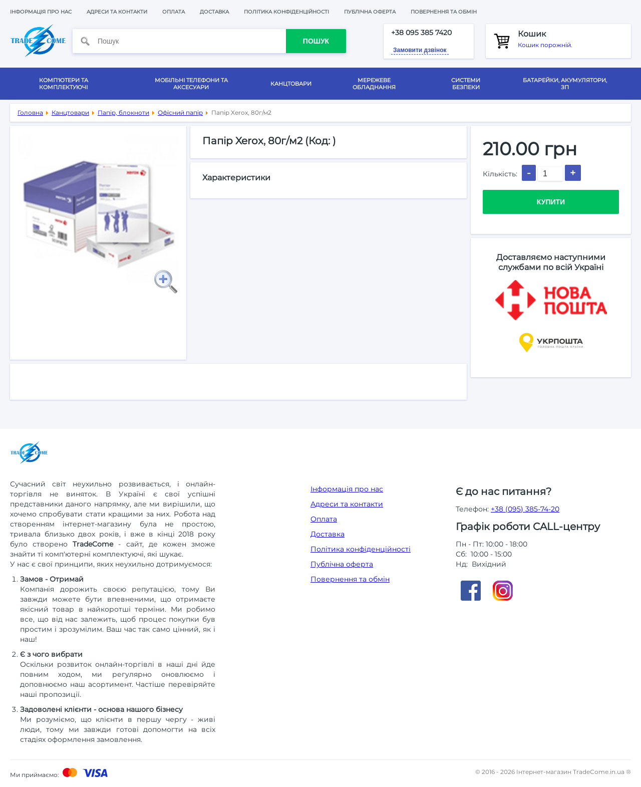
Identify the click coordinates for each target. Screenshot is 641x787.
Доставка (214, 12)
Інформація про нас (41, 12)
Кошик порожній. (570, 38)
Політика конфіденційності (286, 12)
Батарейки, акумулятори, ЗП (565, 84)
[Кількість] (550, 174)
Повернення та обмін (444, 12)
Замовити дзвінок (420, 50)
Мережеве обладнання (374, 84)
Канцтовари (290, 83)
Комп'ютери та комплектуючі (63, 84)
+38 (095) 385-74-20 (525, 508)
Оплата (173, 12)
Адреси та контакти (117, 12)
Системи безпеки (465, 84)
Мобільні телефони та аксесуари (191, 84)
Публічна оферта (370, 12)
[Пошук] (192, 41)
